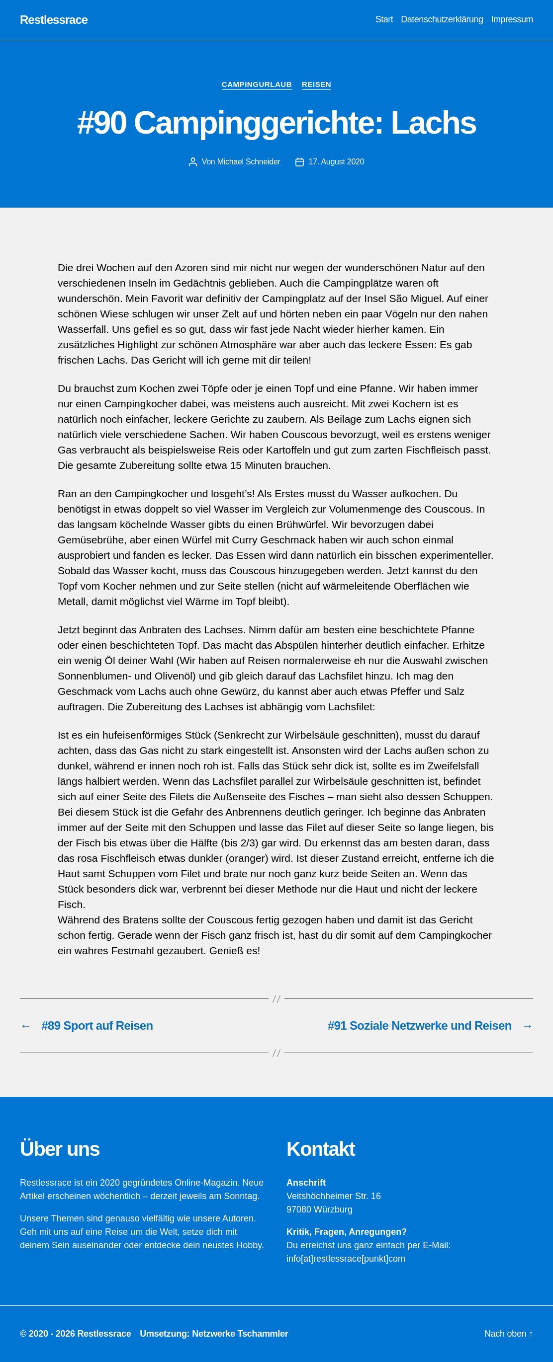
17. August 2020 (337, 161)
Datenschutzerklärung (442, 19)
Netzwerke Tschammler (240, 1334)
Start (384, 19)
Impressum (512, 19)
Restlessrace (54, 20)
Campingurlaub (257, 84)
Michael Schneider (248, 161)
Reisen (316, 84)
